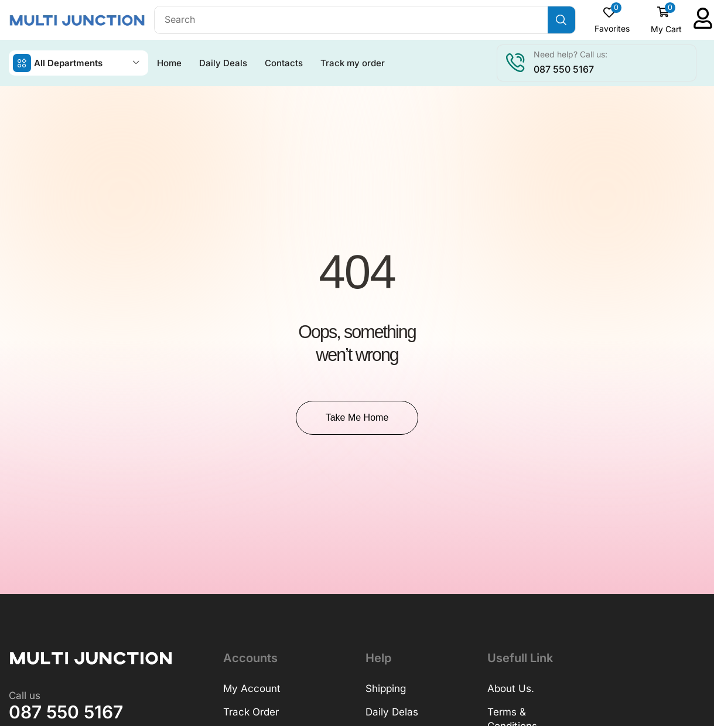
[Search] (561, 19)
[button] (612, 20)
